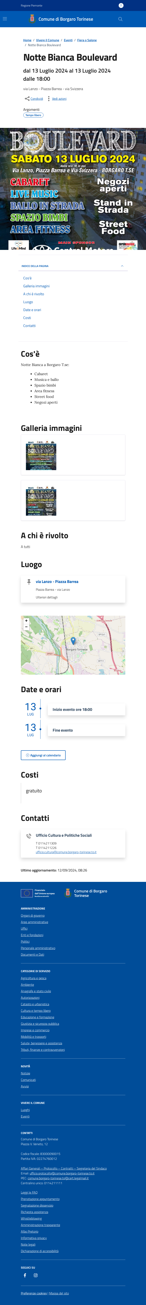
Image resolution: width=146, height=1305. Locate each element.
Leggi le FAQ (29, 1192)
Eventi (25, 1116)
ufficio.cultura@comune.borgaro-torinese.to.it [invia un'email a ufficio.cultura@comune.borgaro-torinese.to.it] (66, 852)
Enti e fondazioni (32, 934)
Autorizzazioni (30, 997)
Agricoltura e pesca (33, 978)
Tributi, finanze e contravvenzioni (43, 1049)
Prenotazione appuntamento (40, 1198)
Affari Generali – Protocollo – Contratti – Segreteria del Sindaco (64, 1168)
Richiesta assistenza (34, 1211)
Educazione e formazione (37, 1017)
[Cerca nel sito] (120, 19)
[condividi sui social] (33, 98)
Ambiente (27, 984)
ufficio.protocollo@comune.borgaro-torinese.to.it (62, 1173)
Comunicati (28, 1079)
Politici (25, 941)
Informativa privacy (34, 1237)
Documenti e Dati (32, 954)
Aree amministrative (34, 921)
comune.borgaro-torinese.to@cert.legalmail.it (58, 1178)
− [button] (26, 627)
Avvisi (25, 1086)
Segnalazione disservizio (37, 1205)
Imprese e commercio (35, 1030)
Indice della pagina (73, 266)
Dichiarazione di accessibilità (40, 1250)
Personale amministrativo (38, 948)
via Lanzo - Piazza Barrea (57, 581)
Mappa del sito (59, 1293)
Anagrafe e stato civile (36, 991)
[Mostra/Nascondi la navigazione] (4, 18)
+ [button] (26, 621)
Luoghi (25, 1109)
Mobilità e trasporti (33, 1036)
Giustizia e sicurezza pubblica (40, 1023)
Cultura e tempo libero (36, 1010)
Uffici (24, 928)
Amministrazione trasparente (40, 1224)
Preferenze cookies (34, 1293)
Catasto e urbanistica (35, 1004)
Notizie (25, 1073)
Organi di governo (33, 915)
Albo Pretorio (29, 1231)
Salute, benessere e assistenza (41, 1043)
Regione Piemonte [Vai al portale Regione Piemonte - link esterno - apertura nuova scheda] (31, 5)
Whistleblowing (31, 1218)
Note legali (28, 1244)
